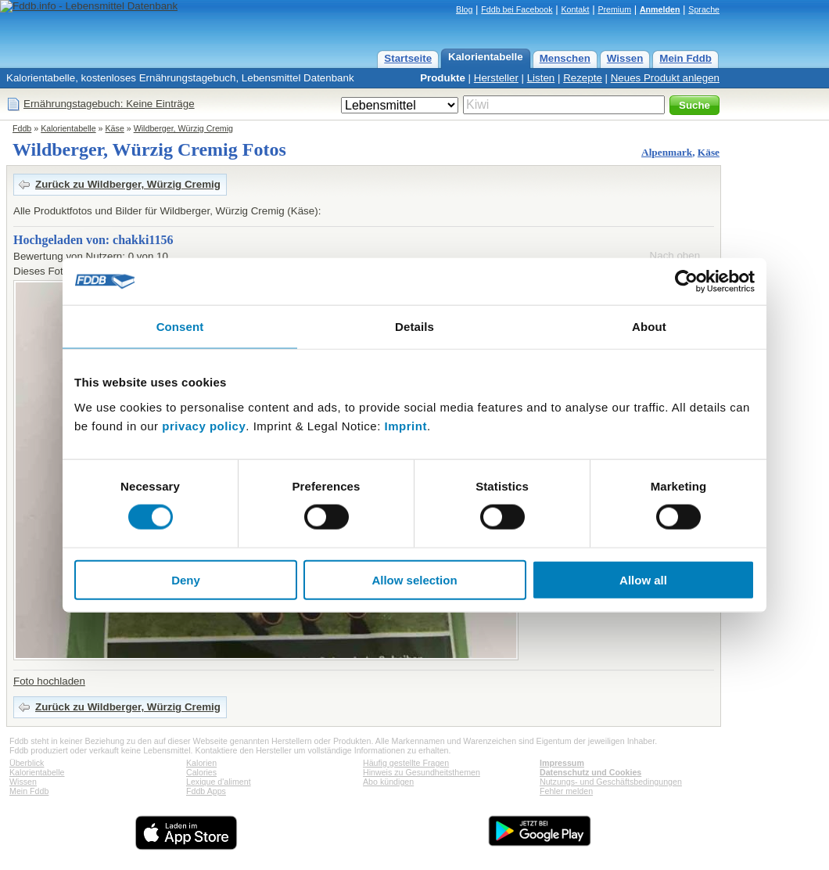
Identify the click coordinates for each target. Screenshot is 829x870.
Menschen (565, 58)
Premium (614, 9)
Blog (464, 9)
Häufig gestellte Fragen (406, 763)
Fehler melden (566, 791)
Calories (201, 772)
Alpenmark (666, 152)
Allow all (643, 579)
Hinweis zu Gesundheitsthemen (421, 772)
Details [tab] (414, 326)
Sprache (704, 9)
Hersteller (496, 78)
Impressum (562, 763)
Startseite (408, 58)
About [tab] (649, 326)
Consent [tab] (180, 326)
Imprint (406, 425)
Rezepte (582, 78)
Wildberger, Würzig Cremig (183, 128)
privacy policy (204, 425)
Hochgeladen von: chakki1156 (93, 239)
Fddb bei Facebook (516, 9)
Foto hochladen (49, 681)
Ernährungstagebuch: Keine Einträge (109, 104)
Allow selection (414, 579)
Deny (185, 579)
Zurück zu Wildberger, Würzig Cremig (128, 184)
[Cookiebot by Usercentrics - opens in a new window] (686, 281)
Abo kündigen (388, 781)
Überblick (26, 763)
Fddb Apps (206, 791)
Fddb (22, 128)
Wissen (625, 58)
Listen (541, 78)
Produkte (442, 78)
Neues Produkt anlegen (665, 78)
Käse (115, 128)
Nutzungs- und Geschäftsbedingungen (611, 781)
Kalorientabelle (485, 57)
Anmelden (660, 9)
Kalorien (201, 763)
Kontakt (575, 9)
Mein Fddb (685, 58)
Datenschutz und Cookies (590, 772)
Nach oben (675, 255)
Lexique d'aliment (218, 781)
